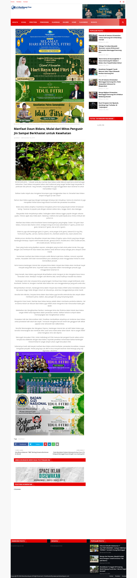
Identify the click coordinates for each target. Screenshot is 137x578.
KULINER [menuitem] (66, 22)
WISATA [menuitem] (15, 22)
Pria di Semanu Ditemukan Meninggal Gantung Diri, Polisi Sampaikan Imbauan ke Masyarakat (110, 83)
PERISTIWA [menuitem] (33, 22)
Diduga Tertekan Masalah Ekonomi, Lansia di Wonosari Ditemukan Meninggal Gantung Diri (110, 49)
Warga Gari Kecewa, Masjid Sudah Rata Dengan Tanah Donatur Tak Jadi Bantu (112, 558)
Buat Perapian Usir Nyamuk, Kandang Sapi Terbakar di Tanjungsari (109, 105)
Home (12, 2)
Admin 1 (17, 138)
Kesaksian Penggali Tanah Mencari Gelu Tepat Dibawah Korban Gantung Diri (109, 71)
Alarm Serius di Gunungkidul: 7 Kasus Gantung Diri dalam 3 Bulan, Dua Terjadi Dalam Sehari (110, 61)
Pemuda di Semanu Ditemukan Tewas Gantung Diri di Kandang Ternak (110, 37)
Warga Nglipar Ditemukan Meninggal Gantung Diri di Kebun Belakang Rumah (111, 94)
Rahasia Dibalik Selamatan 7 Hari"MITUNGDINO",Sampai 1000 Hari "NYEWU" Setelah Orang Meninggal (113, 548)
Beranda (16, 124)
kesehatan (23, 124)
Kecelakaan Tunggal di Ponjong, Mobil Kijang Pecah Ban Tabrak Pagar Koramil (113, 569)
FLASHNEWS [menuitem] (83, 22)
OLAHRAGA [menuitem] (56, 22)
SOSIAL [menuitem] (23, 22)
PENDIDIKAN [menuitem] (44, 22)
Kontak (25, 2)
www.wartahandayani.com (61, 576)
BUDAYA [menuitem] (94, 22)
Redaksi (19, 2)
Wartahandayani (27, 576)
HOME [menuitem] (74, 22)
